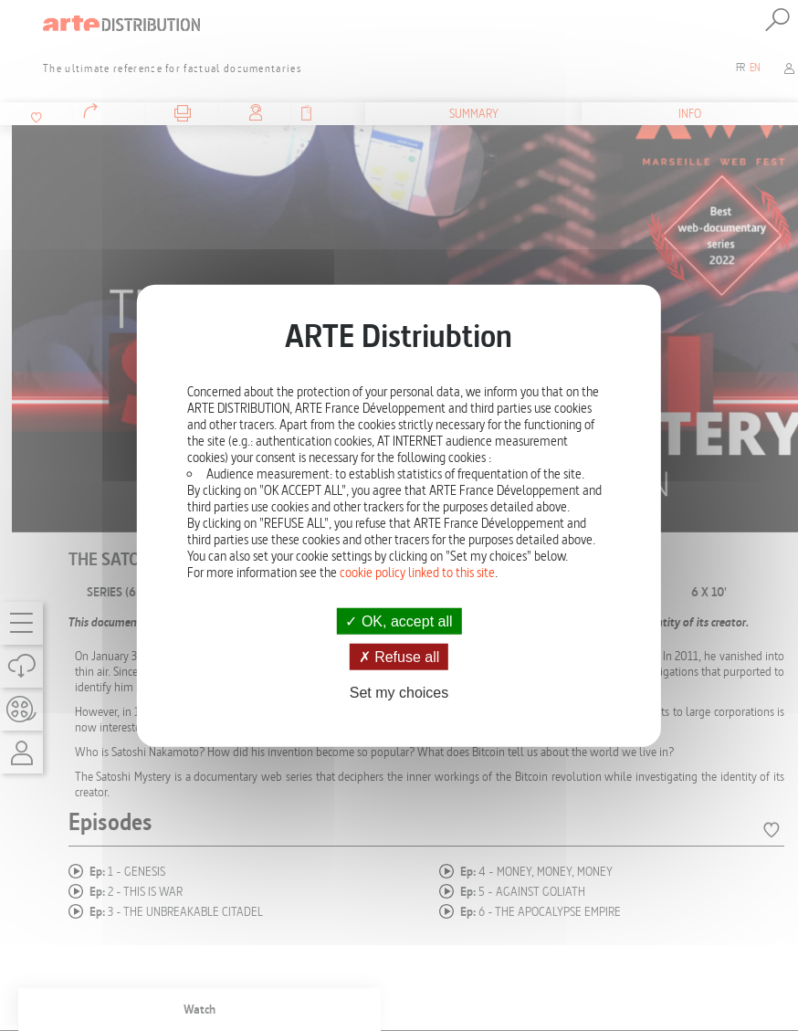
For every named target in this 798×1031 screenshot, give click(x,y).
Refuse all (399, 656)
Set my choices (399, 692)
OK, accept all (398, 620)
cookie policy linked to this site (417, 571)
